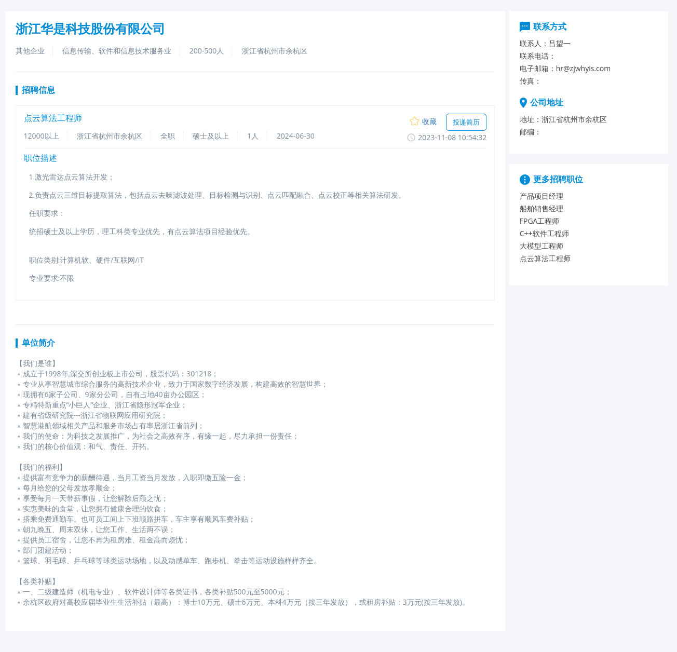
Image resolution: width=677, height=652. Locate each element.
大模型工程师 (541, 246)
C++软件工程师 (544, 233)
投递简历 (466, 122)
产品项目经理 (541, 196)
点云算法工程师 (545, 258)
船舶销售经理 (541, 208)
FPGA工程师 (540, 221)
